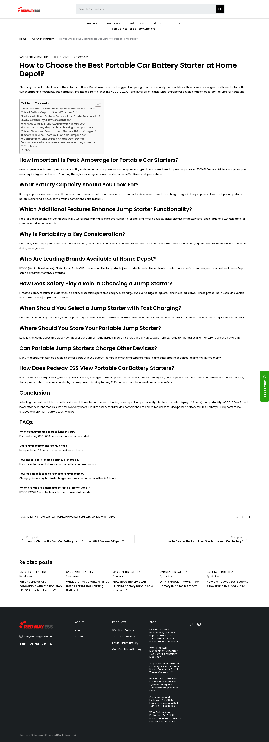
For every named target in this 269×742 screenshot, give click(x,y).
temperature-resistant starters (71, 516)
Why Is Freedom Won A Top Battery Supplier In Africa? (179, 584)
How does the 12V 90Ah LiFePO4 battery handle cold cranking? (133, 586)
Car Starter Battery (43, 38)
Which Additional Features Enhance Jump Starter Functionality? (62, 116)
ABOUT (79, 622)
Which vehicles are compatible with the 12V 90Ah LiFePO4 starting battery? (40, 586)
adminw (83, 57)
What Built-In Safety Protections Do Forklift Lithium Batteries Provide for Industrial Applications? (165, 717)
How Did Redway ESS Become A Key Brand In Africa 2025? (227, 584)
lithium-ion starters (39, 516)
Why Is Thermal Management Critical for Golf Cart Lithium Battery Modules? (163, 652)
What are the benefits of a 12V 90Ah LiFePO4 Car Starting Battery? (87, 586)
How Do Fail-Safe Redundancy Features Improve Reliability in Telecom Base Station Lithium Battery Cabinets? (163, 635)
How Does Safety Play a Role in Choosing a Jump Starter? (58, 127)
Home (22, 38)
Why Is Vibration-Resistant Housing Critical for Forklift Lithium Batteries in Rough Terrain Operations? (164, 668)
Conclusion (30, 146)
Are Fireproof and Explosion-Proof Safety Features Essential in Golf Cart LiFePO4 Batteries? (163, 701)
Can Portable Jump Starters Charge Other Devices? (55, 139)
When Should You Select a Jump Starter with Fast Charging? (60, 131)
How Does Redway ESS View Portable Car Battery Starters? (60, 142)
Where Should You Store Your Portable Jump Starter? (55, 135)
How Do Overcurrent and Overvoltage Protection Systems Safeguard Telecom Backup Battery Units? (163, 684)
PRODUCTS (119, 622)
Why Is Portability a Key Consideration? (47, 120)
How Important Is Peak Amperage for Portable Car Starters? (59, 108)
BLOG (153, 622)
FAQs (27, 150)
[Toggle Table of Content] (96, 104)
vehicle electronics (103, 516)
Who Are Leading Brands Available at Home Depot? (54, 123)
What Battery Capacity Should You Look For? (51, 112)
